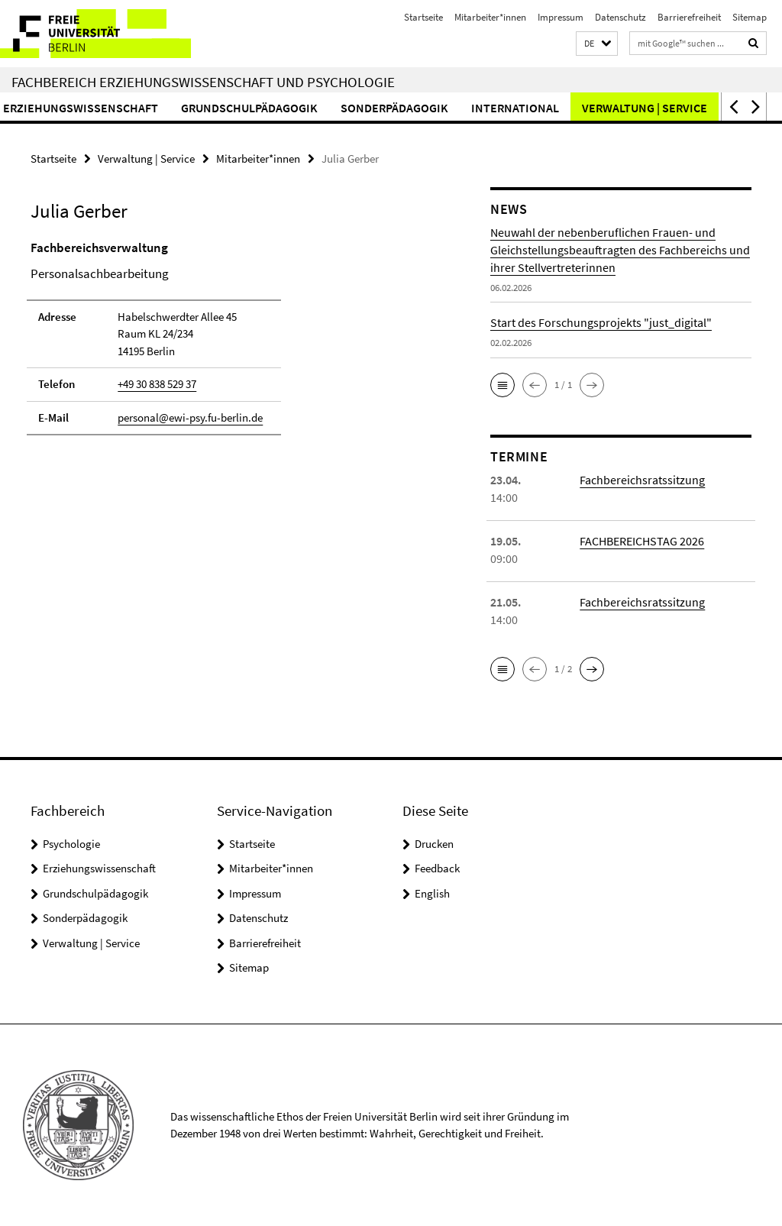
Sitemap (749, 17)
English (432, 893)
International (585, 107)
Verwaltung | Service (146, 158)
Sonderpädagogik (465, 107)
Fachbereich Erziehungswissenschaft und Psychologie (203, 82)
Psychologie (71, 843)
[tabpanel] (236, 344)
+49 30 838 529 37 (157, 384)
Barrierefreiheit (689, 17)
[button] (597, 44)
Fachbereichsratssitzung (642, 479)
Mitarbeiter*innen (490, 17)
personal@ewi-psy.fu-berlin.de (190, 417)
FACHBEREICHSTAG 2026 (642, 540)
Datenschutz (620, 17)
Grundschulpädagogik (319, 107)
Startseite (423, 17)
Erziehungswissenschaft (150, 107)
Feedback (437, 868)
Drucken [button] (434, 843)
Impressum (560, 17)
